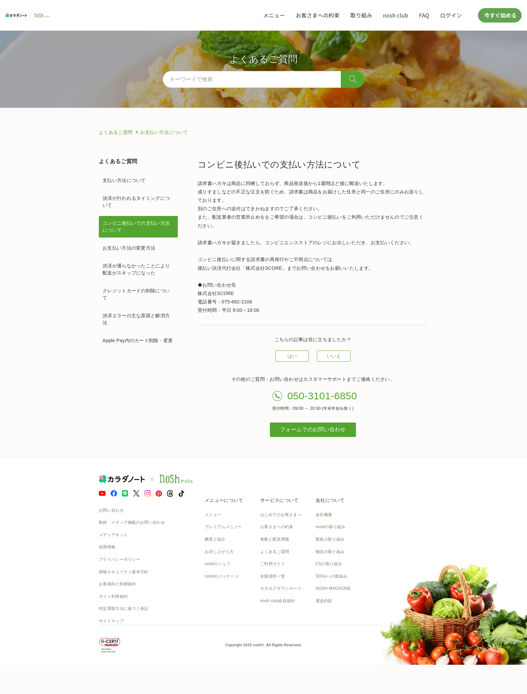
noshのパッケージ (222, 576)
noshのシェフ (217, 563)
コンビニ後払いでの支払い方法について (136, 226)
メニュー (274, 15)
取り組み (361, 15)
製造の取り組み (330, 539)
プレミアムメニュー (223, 526)
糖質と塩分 (215, 539)
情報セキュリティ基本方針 (124, 572)
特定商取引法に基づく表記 (124, 608)
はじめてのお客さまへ (280, 514)
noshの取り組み (331, 526)
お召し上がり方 (219, 551)
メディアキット (113, 535)
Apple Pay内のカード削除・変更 (138, 340)
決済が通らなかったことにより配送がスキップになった (136, 269)
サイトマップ (111, 621)
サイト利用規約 (113, 596)
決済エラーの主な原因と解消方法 (136, 319)
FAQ (424, 15)
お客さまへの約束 (317, 15)
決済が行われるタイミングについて (136, 201)
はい (292, 356)
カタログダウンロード (280, 588)
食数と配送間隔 (274, 539)
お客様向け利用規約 (117, 584)
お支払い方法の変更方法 (129, 248)
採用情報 (107, 547)
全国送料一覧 (272, 576)
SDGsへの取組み (332, 576)
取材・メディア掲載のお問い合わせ (132, 522)
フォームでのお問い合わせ (313, 429)
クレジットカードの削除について (136, 294)
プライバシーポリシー (119, 559)
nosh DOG (325, 613)
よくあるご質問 (116, 132)
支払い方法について (124, 180)
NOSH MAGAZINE (333, 588)
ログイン (451, 15)
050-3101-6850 (322, 395)
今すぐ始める (500, 15)
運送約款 (324, 600)
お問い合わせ (111, 510)
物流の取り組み (330, 551)
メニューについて (224, 500)
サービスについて (279, 500)
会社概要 (324, 514)
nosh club (395, 15)
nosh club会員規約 (277, 600)
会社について (330, 500)
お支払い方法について (164, 132)
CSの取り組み (329, 563)
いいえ (334, 356)
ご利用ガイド (272, 563)
